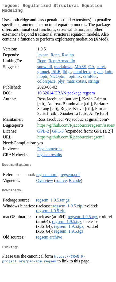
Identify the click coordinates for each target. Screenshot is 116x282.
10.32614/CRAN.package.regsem (66, 95)
